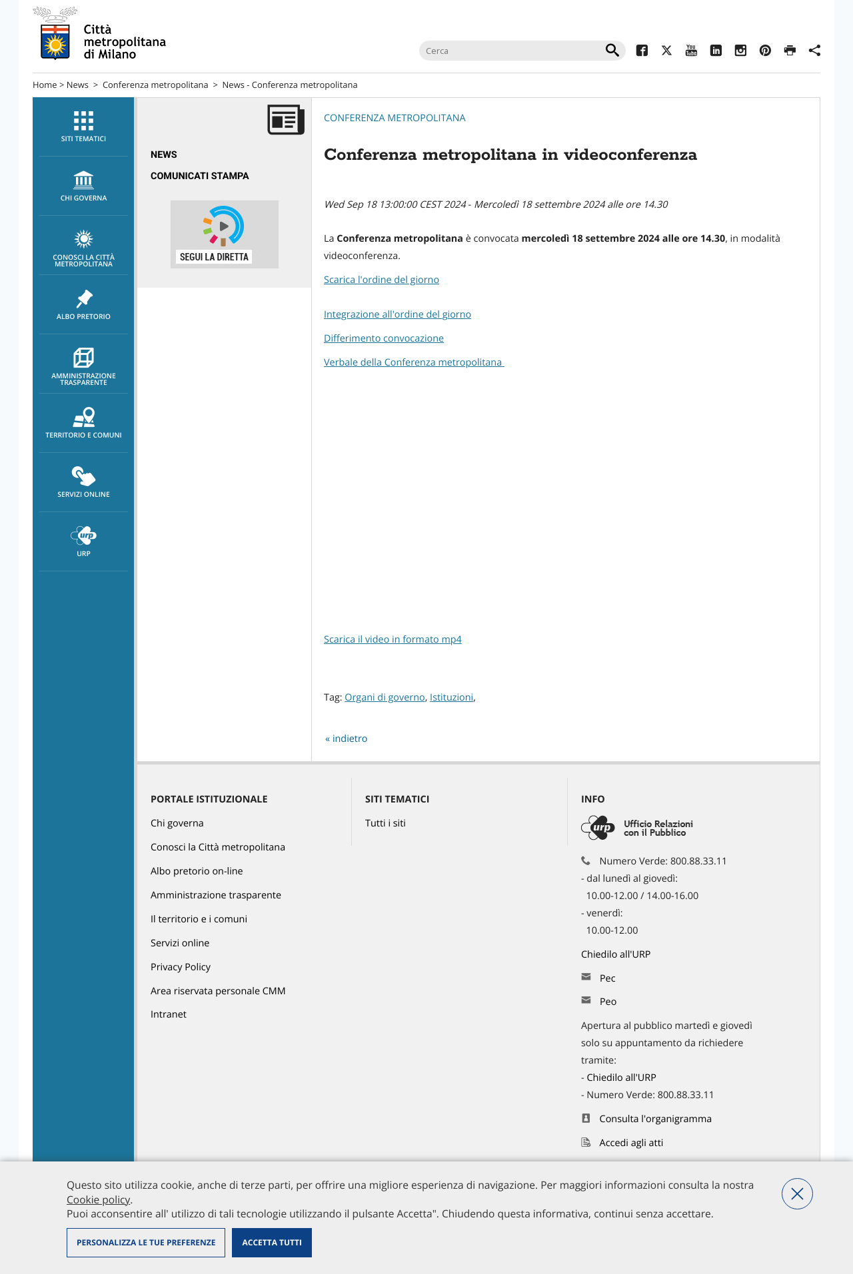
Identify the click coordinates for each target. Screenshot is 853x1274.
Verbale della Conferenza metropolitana (414, 362)
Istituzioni (451, 697)
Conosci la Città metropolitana (83, 249)
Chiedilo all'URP (617, 954)
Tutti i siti (385, 823)
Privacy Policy (181, 967)
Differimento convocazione (384, 338)
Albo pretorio (83, 305)
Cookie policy (98, 1199)
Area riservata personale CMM (218, 991)
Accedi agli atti (632, 1143)
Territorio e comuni (83, 423)
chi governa (83, 186)
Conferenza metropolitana (156, 85)
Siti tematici (83, 127)
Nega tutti (797, 1193)
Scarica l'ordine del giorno (381, 280)
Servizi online (83, 482)
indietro (350, 739)
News (78, 85)
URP (83, 542)
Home (45, 85)
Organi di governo (385, 697)
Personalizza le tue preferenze (146, 1242)
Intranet (169, 1014)
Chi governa (177, 823)
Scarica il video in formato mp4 (393, 639)
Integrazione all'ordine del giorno (397, 314)
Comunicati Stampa (200, 176)
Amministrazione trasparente (83, 368)
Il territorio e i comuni (199, 919)
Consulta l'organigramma (656, 1119)
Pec (608, 978)
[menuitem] (83, 127)
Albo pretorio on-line (197, 871)
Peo (608, 1002)
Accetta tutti (271, 1242)
